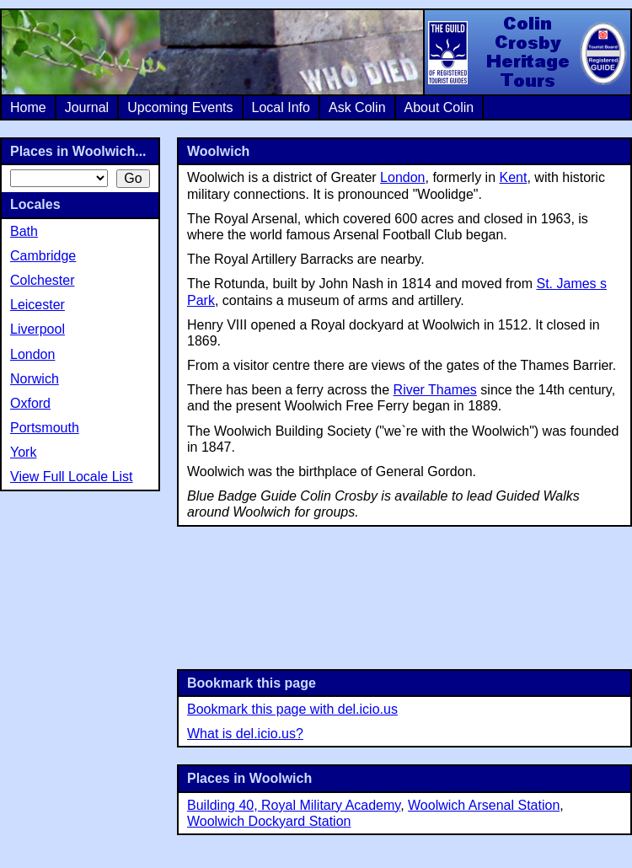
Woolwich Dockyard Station (269, 821)
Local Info (281, 107)
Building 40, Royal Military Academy (293, 805)
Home (28, 107)
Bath (24, 231)
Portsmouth (44, 428)
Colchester (42, 280)
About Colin (439, 107)
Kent (514, 177)
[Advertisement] (405, 596)
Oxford (30, 403)
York (23, 452)
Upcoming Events (180, 107)
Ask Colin (357, 107)
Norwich (34, 379)
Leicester (37, 304)
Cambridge (43, 256)
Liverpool (37, 329)
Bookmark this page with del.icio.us (292, 709)
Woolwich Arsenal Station (484, 805)
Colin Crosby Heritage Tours (526, 52)
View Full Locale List (71, 476)
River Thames (435, 390)
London (402, 177)
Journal (87, 107)
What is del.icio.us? (245, 733)
